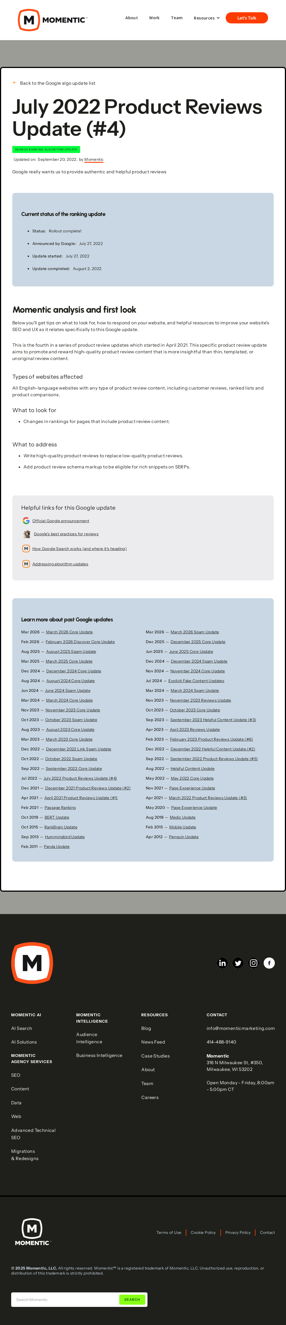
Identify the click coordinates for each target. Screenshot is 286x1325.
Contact (267, 1232)
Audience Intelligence (89, 1038)
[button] (207, 18)
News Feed (153, 1042)
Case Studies (155, 1056)
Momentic (93, 159)
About (131, 17)
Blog (146, 1028)
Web (16, 1116)
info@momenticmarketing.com (241, 1028)
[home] (53, 20)
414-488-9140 (222, 1042)
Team (177, 17)
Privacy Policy (238, 1232)
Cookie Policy (203, 1232)
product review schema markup (68, 467)
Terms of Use (169, 1232)
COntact (217, 1014)
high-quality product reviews (67, 455)
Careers (150, 1097)
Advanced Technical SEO (33, 1133)
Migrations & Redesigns (25, 1154)
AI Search (21, 1028)
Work (154, 17)
